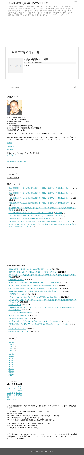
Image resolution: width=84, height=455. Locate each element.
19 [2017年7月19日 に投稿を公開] (12, 393)
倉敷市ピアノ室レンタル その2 (19, 331)
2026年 (11, 342)
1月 (11, 350)
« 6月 (9, 399)
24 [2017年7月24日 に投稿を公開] (8, 395)
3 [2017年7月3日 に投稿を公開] (7, 388)
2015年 (11, 375)
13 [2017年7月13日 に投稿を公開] (14, 390)
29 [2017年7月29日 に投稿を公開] (19, 395)
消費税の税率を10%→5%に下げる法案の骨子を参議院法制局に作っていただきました (38, 324)
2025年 (11, 354)
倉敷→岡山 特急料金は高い (18, 318)
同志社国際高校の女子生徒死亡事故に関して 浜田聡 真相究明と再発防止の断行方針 (39, 188)
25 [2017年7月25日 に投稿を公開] (10, 395)
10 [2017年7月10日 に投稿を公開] (8, 390)
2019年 (11, 367)
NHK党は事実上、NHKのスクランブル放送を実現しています (30, 269)
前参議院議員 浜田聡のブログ (28, 3)
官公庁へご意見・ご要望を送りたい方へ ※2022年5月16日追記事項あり (34, 321)
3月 (11, 346)
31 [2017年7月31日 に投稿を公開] (8, 397)
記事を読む (28, 65)
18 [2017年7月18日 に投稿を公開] (10, 393)
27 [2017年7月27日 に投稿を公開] (14, 395)
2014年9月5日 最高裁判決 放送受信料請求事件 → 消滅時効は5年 (33, 283)
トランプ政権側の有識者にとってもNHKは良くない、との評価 (30, 213)
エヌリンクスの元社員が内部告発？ (21, 312)
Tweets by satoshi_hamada (16, 161)
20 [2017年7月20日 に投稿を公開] (14, 393)
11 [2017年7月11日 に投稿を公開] (10, 390)
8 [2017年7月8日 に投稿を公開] (18, 388)
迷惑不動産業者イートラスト (18, 315)
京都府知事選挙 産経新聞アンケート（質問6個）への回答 (29, 218)
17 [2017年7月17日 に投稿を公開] (8, 393)
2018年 (11, 369)
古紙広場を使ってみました (17, 294)
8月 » (14, 399)
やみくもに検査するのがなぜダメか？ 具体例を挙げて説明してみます (33, 288)
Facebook (10, 146)
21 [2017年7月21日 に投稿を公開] (17, 393)
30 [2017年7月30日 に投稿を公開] (21, 395)
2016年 (11, 373)
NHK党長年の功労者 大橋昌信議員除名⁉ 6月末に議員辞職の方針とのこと (34, 291)
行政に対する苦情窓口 (16, 280)
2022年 (11, 360)
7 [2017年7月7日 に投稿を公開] (16, 388)
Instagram (10, 149)
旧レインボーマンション (17, 329)
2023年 (11, 358)
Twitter (9, 143)
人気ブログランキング (15, 155)
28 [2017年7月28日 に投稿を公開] (17, 395)
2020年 (11, 364)
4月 (11, 344)
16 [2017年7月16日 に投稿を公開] (21, 390)
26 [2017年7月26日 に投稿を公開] (12, 395)
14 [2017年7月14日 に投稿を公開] (17, 390)
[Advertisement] (42, 32)
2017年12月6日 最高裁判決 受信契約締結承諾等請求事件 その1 (32, 285)
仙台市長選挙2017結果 (36, 59)
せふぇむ (58, 213)
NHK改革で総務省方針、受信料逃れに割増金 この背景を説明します (33, 272)
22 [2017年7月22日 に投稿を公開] (19, 393)
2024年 (11, 356)
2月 (11, 348)
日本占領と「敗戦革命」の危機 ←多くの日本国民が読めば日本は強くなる (35, 221)
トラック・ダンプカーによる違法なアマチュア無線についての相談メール (34, 297)
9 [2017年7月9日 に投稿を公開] (20, 388)
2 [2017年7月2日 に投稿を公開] (20, 386)
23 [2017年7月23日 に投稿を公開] (21, 393)
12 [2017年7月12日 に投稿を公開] (12, 390)
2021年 (11, 362)
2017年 (11, 371)
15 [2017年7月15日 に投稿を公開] (19, 390)
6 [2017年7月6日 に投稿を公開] (14, 388)
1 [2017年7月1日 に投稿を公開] (18, 386)
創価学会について (14, 305)
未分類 (39, 62)
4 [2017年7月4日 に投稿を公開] (9, 388)
